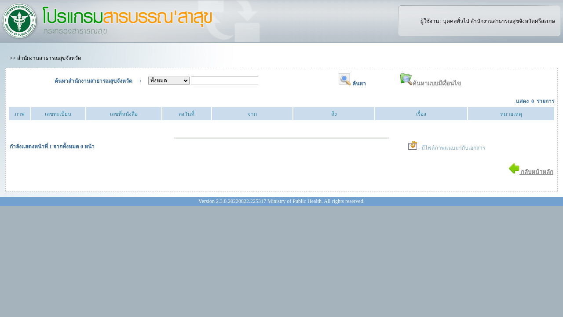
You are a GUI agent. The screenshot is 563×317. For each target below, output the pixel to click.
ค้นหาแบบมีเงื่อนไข (430, 83)
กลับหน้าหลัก (530, 172)
